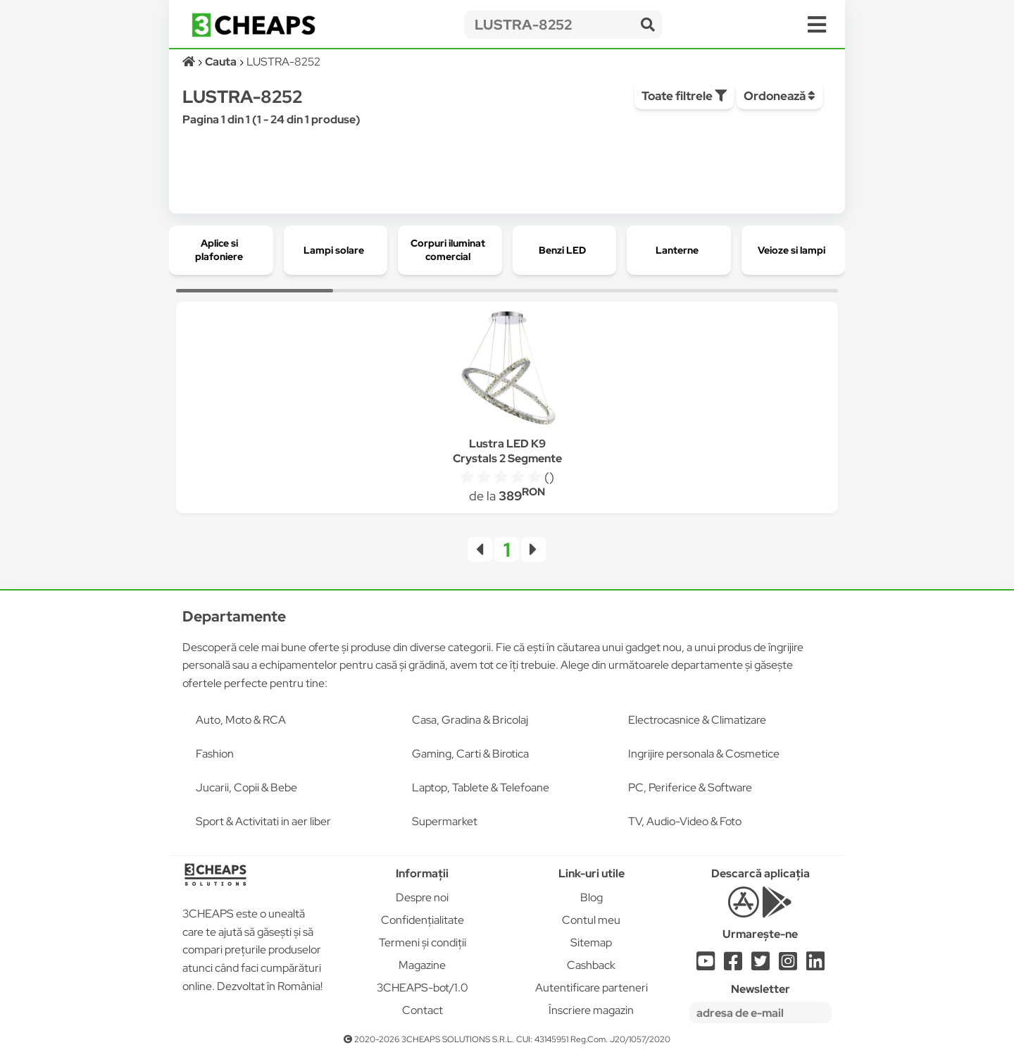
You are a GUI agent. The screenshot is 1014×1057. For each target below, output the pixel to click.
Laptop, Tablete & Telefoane (480, 787)
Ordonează (779, 96)
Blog (591, 897)
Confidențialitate (422, 920)
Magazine (422, 965)
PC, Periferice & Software (690, 787)
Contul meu (591, 920)
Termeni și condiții (422, 942)
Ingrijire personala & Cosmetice (704, 753)
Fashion (215, 753)
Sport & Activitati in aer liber (263, 821)
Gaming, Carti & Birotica (470, 753)
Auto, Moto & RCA (241, 719)
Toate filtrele (684, 96)
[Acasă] (189, 61)
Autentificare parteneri (591, 987)
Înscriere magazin (591, 1010)
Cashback (591, 965)
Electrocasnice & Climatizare (697, 719)
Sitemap (591, 942)
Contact (422, 1010)
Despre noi (422, 897)
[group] (221, 250)
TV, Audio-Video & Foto (684, 821)
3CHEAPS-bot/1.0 (422, 987)
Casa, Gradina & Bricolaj (470, 719)
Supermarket (444, 821)
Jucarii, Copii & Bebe (246, 787)
